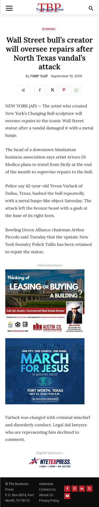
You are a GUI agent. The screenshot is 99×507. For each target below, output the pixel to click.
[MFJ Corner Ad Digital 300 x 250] (44, 371)
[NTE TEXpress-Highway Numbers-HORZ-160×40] (49, 462)
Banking (48, 29)
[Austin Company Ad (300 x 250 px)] (44, 302)
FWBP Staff (39, 76)
